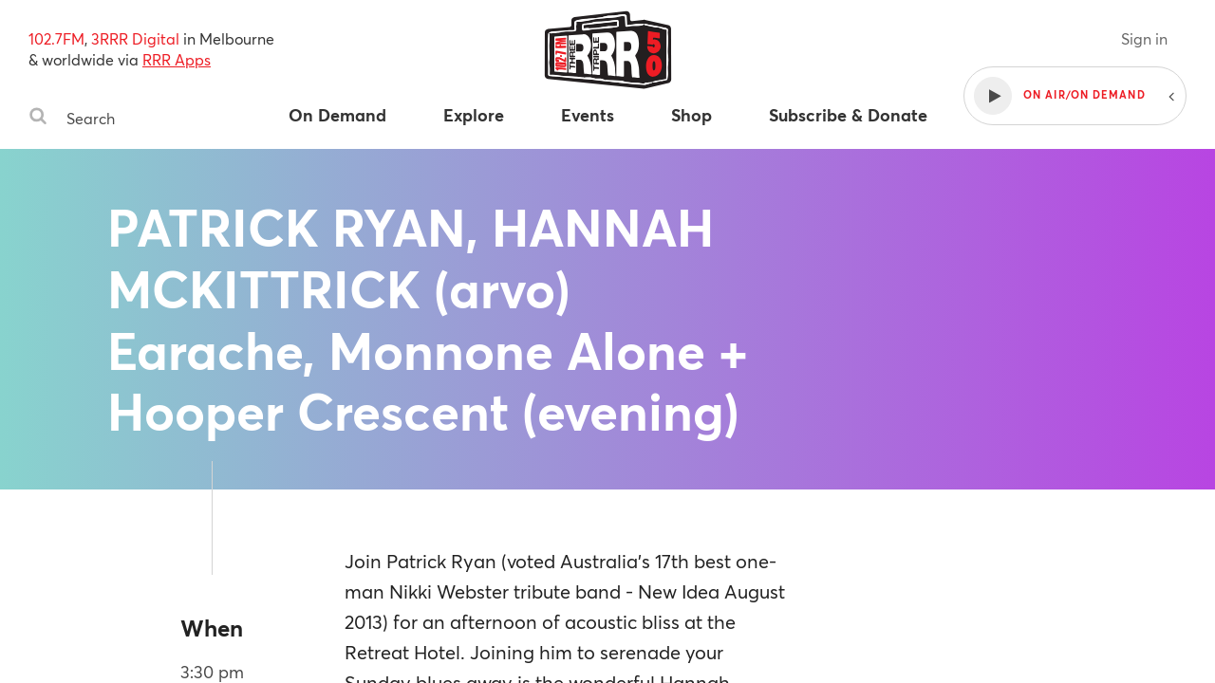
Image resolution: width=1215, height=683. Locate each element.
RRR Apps (176, 59)
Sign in (1144, 38)
